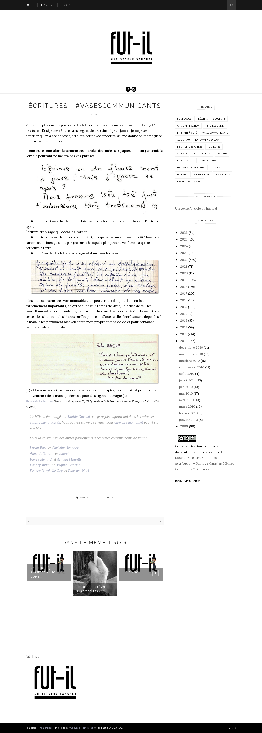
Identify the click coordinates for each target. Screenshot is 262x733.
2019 (183, 280)
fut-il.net (32, 656)
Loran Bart (38, 448)
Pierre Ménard (41, 459)
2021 (183, 266)
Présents (202, 118)
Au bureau (183, 139)
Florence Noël (78, 471)
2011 (183, 334)
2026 (184, 232)
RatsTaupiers (208, 160)
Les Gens (222, 153)
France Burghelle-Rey (46, 471)
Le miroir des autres (189, 146)
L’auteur (48, 4)
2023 (184, 253)
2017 (183, 293)
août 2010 (186, 374)
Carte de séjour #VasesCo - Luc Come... (44, 572)
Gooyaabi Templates (81, 727)
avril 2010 (186, 400)
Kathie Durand (79, 417)
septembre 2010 (191, 367)
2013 (183, 320)
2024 (184, 246)
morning (182, 174)
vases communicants (45, 422)
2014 (183, 314)
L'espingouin (133, 572)
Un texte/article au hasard (196, 208)
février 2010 (188, 413)
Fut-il (30, 4)
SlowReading (202, 174)
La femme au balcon (207, 139)
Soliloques (184, 118)
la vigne (215, 167)
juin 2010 (186, 387)
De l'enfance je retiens (190, 167)
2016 (183, 300)
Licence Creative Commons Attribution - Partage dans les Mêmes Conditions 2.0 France (204, 463)
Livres (66, 4)
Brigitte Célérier (67, 465)
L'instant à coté (187, 132)
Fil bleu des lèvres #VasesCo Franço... (92, 589)
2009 (184, 426)
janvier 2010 (188, 420)
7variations (223, 174)
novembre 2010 (191, 354)
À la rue (182, 153)
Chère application (188, 125)
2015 (183, 307)
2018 (183, 287)
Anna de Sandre (41, 454)
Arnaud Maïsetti (69, 459)
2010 (183, 341)
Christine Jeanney (65, 448)
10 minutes (214, 146)
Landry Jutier (40, 465)
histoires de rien (215, 125)
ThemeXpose (45, 727)
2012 (183, 327)
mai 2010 (186, 393)
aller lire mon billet (128, 422)
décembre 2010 (191, 347)
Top (232, 728)
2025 (183, 239)
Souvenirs (219, 118)
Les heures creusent (189, 181)
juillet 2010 (187, 380)
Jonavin (64, 454)
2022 (184, 260)
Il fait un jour (185, 160)
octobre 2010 (189, 361)
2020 (184, 273)
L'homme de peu (201, 153)
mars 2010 (187, 406)
